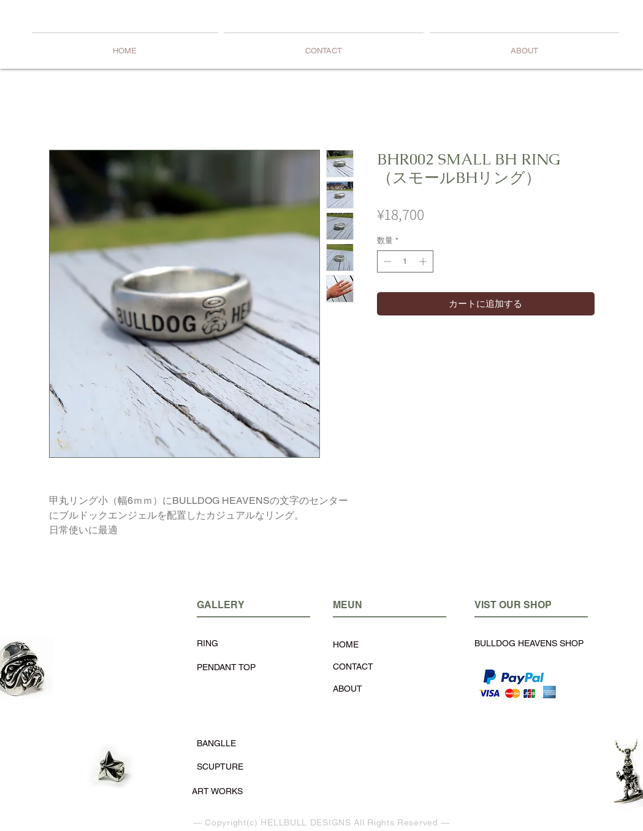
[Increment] (424, 261)
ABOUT (347, 689)
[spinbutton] (405, 261)
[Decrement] (386, 261)
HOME (346, 644)
